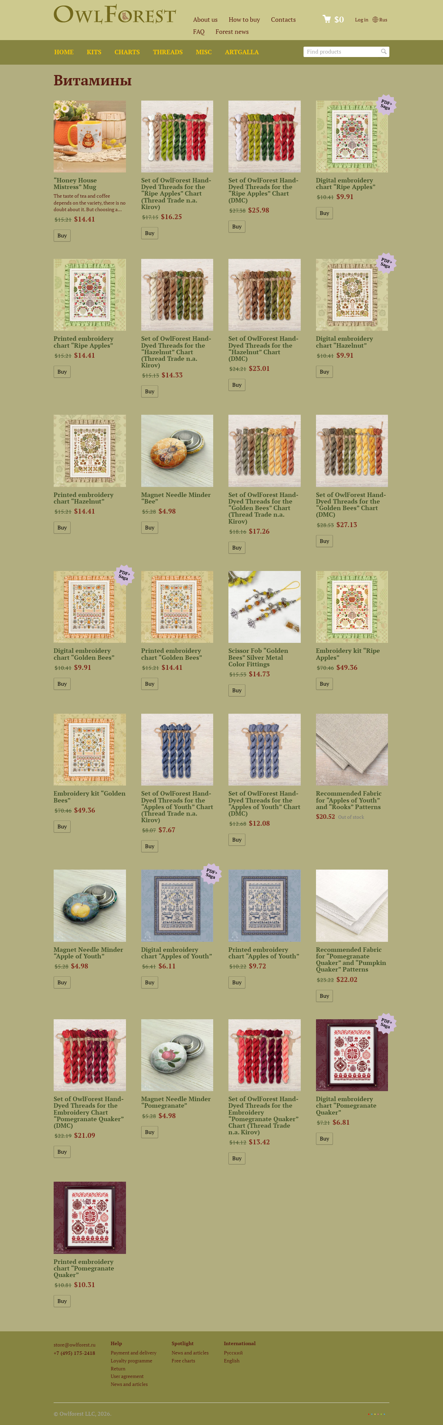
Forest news (232, 32)
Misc (204, 52)
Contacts (283, 20)
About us (205, 20)
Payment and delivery (133, 1352)
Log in (361, 19)
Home (64, 52)
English (231, 1360)
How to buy (244, 20)
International (240, 1343)
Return (118, 1368)
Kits (94, 52)
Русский (233, 1352)
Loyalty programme (131, 1360)
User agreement (127, 1376)
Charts (127, 52)
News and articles (129, 1384)
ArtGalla (242, 52)
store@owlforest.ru (75, 1344)
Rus (379, 19)
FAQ (199, 32)
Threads (168, 52)
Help (116, 1343)
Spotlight (183, 1343)
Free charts (183, 1360)
